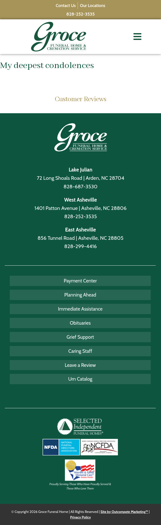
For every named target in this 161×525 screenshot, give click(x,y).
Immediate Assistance (80, 309)
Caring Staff (80, 351)
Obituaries (80, 323)
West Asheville (80, 200)
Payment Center (80, 281)
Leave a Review (80, 365)
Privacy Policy (80, 517)
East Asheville (80, 229)
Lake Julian (80, 169)
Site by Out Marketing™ (124, 512)
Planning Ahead (80, 295)
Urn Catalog (80, 379)
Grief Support (80, 337)
